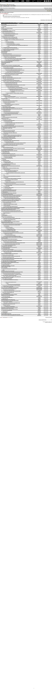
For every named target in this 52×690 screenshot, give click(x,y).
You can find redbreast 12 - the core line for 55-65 (15, 87)
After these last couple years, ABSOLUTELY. (10, 132)
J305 (39, 27)
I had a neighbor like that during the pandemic (11, 113)
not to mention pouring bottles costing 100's (13, 71)
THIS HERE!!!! (5, 29)
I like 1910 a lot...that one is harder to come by (11, 38)
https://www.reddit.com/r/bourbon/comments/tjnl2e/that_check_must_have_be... (14, 260)
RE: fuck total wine (8, 180)
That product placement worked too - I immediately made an (13, 274)
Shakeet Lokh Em (39, 61)
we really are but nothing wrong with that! (9, 130)
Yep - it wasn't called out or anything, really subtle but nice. (12, 276)
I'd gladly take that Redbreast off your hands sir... (11, 279)
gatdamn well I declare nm (7, 75)
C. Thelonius (39, 160)
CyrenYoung (39, 200)
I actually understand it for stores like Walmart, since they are (16, 172)
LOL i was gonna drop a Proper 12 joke (11, 83)
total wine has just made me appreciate (12, 179)
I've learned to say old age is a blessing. (9, 131)
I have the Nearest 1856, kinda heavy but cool (10, 206)
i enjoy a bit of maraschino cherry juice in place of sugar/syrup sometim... (15, 58)
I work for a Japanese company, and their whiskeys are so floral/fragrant (12, 237)
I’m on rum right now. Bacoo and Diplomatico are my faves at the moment (12, 315)
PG (39, 221)
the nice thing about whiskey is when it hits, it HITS (9, 25)
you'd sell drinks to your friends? (8, 67)
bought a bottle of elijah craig (6, 164)
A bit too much (4, 63)
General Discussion (6, 5)
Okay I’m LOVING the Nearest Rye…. (7, 297)
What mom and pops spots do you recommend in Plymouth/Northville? (15, 184)
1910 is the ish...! (5, 311)
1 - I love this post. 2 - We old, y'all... (7, 128)
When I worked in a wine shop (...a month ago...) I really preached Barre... (16, 97)
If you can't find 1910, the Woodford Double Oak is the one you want (13, 211)
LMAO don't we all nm (7, 110)
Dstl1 (1, 9)
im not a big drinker (4, 51)
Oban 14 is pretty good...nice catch (8, 147)
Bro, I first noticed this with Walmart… (11, 171)
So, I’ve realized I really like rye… (7, 263)
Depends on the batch (7, 95)
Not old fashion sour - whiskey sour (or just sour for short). (12, 56)
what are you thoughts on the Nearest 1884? (9, 201)
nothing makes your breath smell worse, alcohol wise (9, 150)
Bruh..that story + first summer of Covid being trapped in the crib (12, 240)
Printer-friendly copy (4, 4)
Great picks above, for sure (11, 229)
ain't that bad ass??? (7, 293)
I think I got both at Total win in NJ (9, 79)
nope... (8, 283)
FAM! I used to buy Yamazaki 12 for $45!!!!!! (9, 127)
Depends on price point (9, 227)
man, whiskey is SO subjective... (7, 278)
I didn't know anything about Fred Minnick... (8, 259)
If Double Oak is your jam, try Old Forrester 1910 (10, 37)
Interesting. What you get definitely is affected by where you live (14, 39)
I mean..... (7, 173)
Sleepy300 (39, 38)
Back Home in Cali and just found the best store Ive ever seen (11, 165)
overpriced (4, 159)
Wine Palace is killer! (9, 185)
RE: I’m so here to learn (6, 99)
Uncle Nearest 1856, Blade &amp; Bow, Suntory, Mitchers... (10, 200)
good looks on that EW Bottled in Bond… (10, 219)
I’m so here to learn (4, 98)
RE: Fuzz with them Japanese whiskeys (9, 107)
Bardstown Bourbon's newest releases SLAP (8, 299)
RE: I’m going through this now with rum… (9, 32)
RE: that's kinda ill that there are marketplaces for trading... (12, 236)
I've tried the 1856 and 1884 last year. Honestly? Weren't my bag (12, 258)
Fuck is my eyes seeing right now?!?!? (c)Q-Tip (9, 209)
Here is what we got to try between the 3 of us (9, 288)
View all (12, 22)
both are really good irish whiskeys (8, 194)
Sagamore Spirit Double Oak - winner (7, 222)
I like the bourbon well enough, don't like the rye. (10, 247)
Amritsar (39, 98)
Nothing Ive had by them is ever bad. (10, 96)
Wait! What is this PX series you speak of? (16, 89)
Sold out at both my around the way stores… (10, 241)
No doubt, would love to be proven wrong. (13, 86)
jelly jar (4, 116)
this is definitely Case (6, 151)
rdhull (15, 22)
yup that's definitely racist (7, 188)
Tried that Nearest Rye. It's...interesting (7, 277)
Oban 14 (3, 146)
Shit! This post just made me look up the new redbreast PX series (18, 88)
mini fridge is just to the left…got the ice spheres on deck (12, 218)
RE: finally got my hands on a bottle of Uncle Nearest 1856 (11, 256)
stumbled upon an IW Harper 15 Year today (8, 265)
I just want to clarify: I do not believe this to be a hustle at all (14, 72)
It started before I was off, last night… (8, 249)
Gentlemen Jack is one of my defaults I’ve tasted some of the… (12, 199)
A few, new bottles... (5, 267)
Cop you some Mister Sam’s (6, 62)
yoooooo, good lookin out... (11, 228)
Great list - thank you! (7, 305)
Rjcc (38, 257)
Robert (39, 50)
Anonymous (39, 62)
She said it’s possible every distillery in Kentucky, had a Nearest (12, 250)
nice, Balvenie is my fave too (6, 50)
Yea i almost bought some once (9, 125)
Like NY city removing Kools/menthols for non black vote (12, 176)
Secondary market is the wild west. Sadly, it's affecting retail (11, 196)
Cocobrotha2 (39, 64)
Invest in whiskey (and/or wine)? (6, 313)
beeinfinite (39, 150)
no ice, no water (4, 24)
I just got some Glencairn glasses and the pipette (10, 117)
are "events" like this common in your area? (12, 74)
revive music (28, 1)
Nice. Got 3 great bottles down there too (9, 217)
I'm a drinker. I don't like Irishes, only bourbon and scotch (11, 80)
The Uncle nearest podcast (6, 248)
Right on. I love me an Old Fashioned (10, 57)
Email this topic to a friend (11, 4)
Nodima (39, 25)
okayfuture (16, 1)
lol (3, 27)
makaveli (39, 262)
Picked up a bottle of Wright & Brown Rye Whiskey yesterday (11, 208)
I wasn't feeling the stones (8, 121)
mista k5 (39, 51)
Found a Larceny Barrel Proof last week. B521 (8, 153)
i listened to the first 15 (8, 252)
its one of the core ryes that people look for (14, 284)
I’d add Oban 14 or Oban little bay (10, 306)
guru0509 (39, 232)
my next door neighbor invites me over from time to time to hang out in (12, 108)
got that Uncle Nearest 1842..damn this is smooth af (9, 294)
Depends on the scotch (6, 152)
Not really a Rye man (6, 160)
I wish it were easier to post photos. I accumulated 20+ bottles (11, 65)
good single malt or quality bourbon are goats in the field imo (10, 221)
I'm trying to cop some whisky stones (9, 120)
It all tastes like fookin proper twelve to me (11, 82)
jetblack (39, 52)
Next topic (50, 317)
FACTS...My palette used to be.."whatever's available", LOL (12, 136)
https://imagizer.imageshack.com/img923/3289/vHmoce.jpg (11, 16)
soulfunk (39, 31)
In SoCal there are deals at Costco (8, 149)
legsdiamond (39, 266)
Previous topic (47, 317)
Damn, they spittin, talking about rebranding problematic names (13, 251)
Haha (4, 129)
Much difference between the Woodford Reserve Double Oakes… (11, 210)
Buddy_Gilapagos (39, 105)
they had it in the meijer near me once (8, 257)
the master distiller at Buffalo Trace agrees (9, 30)
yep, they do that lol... (7, 169)
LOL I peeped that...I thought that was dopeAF (9, 275)
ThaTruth (39, 67)
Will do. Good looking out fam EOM (9, 49)
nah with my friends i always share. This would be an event (13, 73)
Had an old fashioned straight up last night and (12, 60)
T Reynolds (39, 80)
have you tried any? (8, 103)
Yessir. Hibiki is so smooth (7, 106)
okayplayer (3, 1)
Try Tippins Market (6, 186)
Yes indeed (4, 26)
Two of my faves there (6, 264)
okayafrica (10, 1)
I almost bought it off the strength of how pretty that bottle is (11, 285)
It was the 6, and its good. (8, 157)
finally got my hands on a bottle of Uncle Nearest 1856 (10, 253)
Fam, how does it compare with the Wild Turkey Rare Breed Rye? (12, 223)
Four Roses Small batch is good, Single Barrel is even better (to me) (18, 45)
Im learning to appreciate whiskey (6, 22)
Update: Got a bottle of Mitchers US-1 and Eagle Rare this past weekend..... (14, 207)
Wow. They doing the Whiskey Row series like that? (12, 198)
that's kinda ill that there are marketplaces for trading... (11, 231)
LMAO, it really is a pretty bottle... (9, 286)
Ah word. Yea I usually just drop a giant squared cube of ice (14, 122)
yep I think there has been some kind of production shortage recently (15, 242)
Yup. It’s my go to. (4, 52)
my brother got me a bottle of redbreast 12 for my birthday (10, 262)
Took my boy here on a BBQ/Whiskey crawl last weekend (10, 287)
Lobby (1, 5)
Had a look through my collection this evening (8, 137)
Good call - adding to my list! (9, 187)
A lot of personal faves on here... (7, 139)
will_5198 (39, 24)
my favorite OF (5, 312)
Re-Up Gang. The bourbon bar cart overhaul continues (10, 307)
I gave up (3, 64)
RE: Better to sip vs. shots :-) (7, 119)
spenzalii (39, 28)
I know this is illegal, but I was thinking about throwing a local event (12, 66)
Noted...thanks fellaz (7, 205)
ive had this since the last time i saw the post (10, 47)
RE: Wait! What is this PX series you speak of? (17, 90)
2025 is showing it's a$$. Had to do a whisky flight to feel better (11, 314)
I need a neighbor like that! (7, 109)
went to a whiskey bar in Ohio (6, 266)
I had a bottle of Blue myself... (9, 141)
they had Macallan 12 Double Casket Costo (9, 138)
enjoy (8, 46)
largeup (22, 1)
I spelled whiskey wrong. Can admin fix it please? (9, 261)
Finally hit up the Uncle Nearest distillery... (8, 295)
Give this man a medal (7, 161)
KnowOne (38, 29)
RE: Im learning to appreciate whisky (7, 61)
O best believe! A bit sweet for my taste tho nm (12, 104)
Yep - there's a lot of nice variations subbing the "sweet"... (14, 59)
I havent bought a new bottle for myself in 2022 (8, 230)
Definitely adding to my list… (9, 162)
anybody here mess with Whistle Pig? (7, 158)
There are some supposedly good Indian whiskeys (10, 100)
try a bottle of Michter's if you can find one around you (11, 48)
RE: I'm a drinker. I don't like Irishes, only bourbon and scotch (13, 81)
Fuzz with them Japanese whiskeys (7, 105)
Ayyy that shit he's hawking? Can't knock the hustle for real (13, 68)
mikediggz (39, 108)
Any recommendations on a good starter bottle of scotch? (10, 300)
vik (39, 54)
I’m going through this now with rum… (7, 31)
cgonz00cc (39, 30)
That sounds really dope (6, 296)
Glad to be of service (8, 220)
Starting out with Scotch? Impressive (7, 28)
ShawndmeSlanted (39, 32)
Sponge (39, 313)
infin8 (39, 174)
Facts (7, 40)
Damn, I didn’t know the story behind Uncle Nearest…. (10, 239)
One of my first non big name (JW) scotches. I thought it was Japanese (14, 148)
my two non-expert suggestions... (8, 301)
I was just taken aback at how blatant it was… (11, 170)
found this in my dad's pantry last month (7, 308)
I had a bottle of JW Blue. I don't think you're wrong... (11, 140)
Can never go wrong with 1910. (7, 310)
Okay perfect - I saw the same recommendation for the (12, 302)
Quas (39, 107)
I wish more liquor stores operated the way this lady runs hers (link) (13, 232)
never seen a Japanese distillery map (8, 292)
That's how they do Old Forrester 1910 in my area (11, 197)
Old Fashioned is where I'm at (7, 53)
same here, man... (5, 298)
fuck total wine (6, 177)
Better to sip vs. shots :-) (5, 118)
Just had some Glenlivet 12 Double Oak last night (10, 145)
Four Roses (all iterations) (10, 41)
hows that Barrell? (5, 94)
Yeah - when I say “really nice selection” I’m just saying (13, 178)
